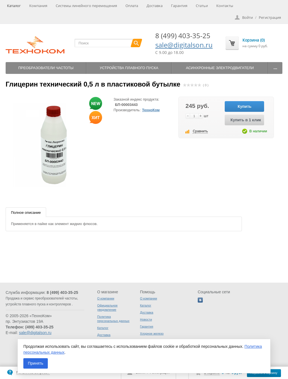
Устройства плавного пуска (129, 68)
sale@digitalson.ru (184, 44)
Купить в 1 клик (245, 120)
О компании (105, 298)
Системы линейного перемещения (86, 5)
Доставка (155, 5)
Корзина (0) (253, 40)
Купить (244, 106)
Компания (38, 5)
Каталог (14, 5)
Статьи (202, 5)
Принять (35, 363)
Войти (247, 17)
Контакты (224, 5)
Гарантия (179, 5)
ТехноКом (151, 110)
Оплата (131, 5)
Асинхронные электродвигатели (220, 68)
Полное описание (26, 212)
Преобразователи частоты (45, 68)
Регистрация (270, 17)
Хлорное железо (152, 333)
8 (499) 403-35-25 (182, 35)
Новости (146, 319)
